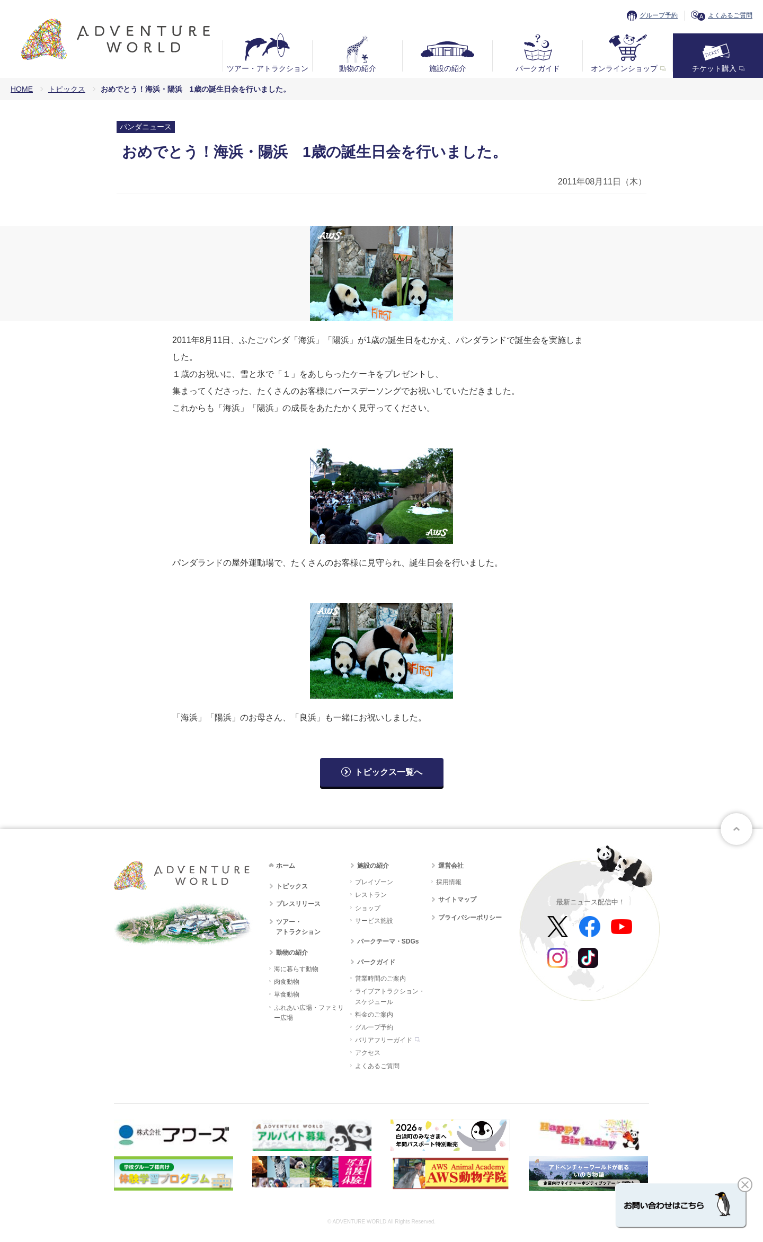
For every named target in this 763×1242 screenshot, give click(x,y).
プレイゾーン (374, 882)
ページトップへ (736, 829)
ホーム (285, 865)
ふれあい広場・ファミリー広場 (309, 1012)
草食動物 (286, 994)
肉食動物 (286, 981)
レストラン (371, 895)
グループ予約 (659, 15)
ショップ (367, 908)
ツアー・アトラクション (267, 68)
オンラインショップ (624, 68)
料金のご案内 (374, 1014)
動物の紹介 (357, 68)
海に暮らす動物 (296, 969)
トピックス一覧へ (388, 772)
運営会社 (451, 865)
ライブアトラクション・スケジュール (390, 996)
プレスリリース (298, 904)
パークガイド (538, 68)
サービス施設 (374, 920)
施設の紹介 (447, 68)
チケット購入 (714, 68)
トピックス (66, 89)
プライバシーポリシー (470, 917)
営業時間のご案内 (380, 978)
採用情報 (449, 882)
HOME (22, 89)
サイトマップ (457, 899)
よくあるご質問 (730, 15)
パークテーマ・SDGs (388, 941)
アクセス (367, 1052)
